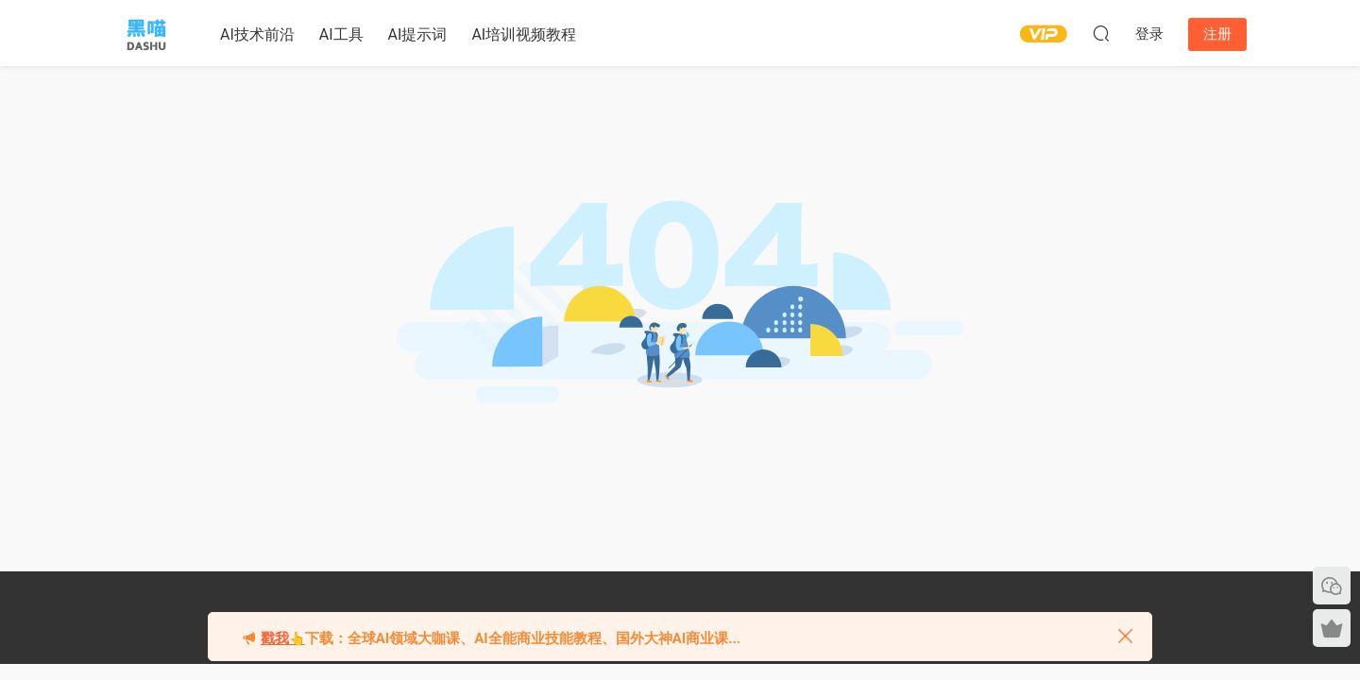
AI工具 (341, 34)
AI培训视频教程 (523, 34)
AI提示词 (418, 34)
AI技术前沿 (257, 34)
